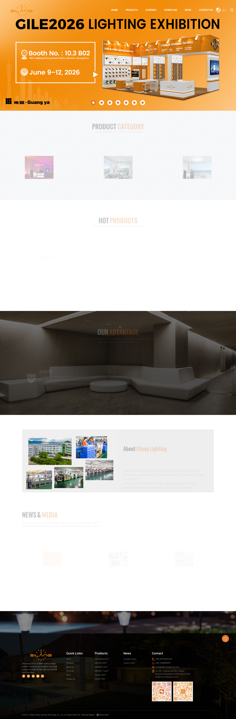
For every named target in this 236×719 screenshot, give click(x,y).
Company (151, 10)
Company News (129, 659)
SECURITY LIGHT (102, 671)
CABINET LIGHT (101, 667)
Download (170, 10)
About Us (70, 667)
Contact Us (206, 10)
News (188, 10)
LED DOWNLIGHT (102, 659)
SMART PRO (100, 679)
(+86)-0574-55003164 (163, 659)
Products (132, 10)
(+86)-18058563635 (163, 663)
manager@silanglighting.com (167, 667)
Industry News (129, 663)
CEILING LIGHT (101, 663)
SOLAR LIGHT (100, 675)
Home (114, 10)
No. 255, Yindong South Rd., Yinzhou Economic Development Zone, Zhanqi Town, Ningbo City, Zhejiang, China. (172, 674)
